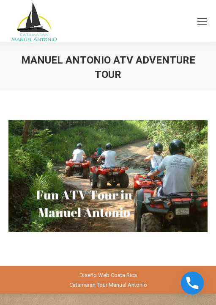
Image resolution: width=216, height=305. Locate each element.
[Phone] (192, 283)
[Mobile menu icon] (202, 21)
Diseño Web (94, 275)
